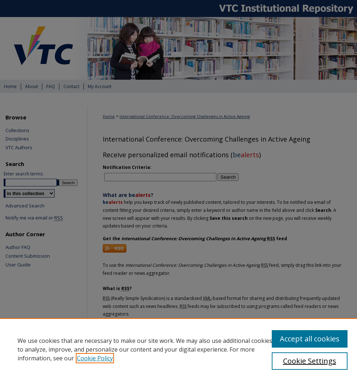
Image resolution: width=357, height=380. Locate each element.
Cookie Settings (309, 361)
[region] (178, 349)
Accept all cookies (310, 339)
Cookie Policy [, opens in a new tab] (95, 358)
